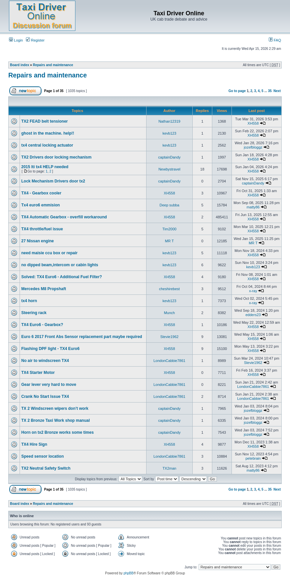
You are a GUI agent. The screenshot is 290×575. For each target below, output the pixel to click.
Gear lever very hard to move (48, 384)
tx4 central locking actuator (47, 145)
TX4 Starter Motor (38, 372)
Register (35, 40)
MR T (169, 241)
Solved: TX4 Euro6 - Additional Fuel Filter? (61, 277)
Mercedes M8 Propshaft (43, 289)
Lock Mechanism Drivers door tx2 (53, 181)
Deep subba (169, 205)
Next (277, 91)
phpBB (129, 573)
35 (270, 91)
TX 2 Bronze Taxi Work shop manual (55, 420)
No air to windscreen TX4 (45, 360)
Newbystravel (169, 169)
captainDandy (169, 157)
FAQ (275, 40)
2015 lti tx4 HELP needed (44, 167)
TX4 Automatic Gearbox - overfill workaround (64, 217)
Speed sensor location (42, 456)
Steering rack (34, 312)
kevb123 (169, 133)
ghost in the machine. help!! (47, 133)
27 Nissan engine (37, 241)
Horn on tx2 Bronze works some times (57, 432)
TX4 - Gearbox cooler (41, 193)
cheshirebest (169, 289)
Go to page (237, 91)
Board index (19, 65)
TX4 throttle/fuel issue (42, 229)
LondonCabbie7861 (169, 361)
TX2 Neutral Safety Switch (45, 468)
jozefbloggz (253, 147)
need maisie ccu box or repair (49, 253)
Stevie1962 (169, 337)
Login (16, 40)
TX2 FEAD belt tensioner (44, 121)
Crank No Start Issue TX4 (45, 396)
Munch (169, 313)
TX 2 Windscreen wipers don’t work (54, 408)
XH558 (253, 123)
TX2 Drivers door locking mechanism (56, 157)
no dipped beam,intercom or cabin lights (59, 265)
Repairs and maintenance (53, 65)
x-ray (253, 291)
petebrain (253, 458)
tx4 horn (29, 300)
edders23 (253, 315)
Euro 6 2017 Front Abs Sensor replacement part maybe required (81, 336)
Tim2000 (169, 229)
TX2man (169, 468)
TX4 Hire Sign (34, 444)
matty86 (252, 207)
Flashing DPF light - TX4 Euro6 (50, 348)
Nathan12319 (169, 121)
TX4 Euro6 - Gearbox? (42, 324)
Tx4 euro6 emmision (40, 205)
